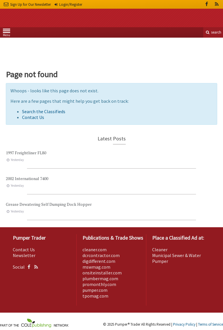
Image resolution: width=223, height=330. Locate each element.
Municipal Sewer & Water (176, 255)
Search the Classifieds (43, 111)
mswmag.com (96, 267)
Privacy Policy (184, 324)
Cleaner (160, 249)
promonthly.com (99, 284)
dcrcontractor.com (101, 255)
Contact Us (33, 117)
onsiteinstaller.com (102, 273)
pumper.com (94, 290)
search (213, 32)
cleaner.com (94, 249)
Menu (6, 33)
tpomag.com (95, 296)
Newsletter (24, 255)
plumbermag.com (100, 278)
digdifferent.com (98, 261)
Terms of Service (210, 324)
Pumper (160, 261)
